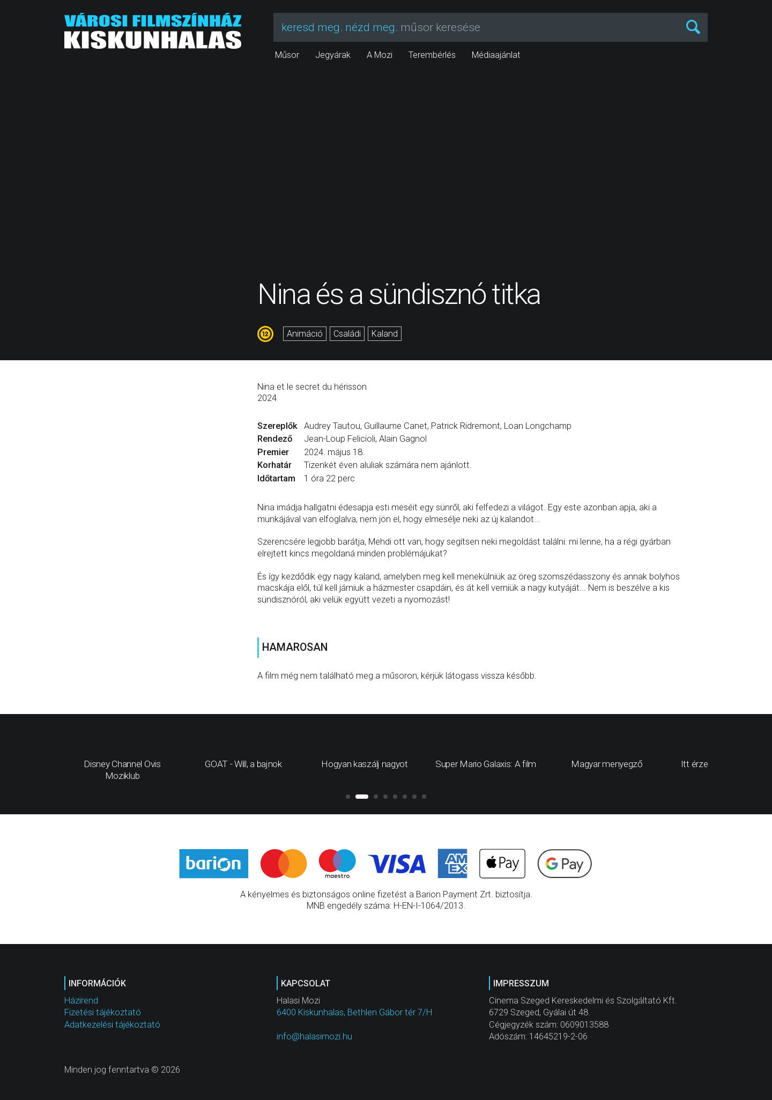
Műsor (287, 55)
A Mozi (379, 55)
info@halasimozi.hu (314, 1036)
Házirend (81, 1000)
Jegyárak (333, 55)
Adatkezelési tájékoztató (112, 1025)
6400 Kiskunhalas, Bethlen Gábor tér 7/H (354, 1012)
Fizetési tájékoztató (102, 1012)
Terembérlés (432, 55)
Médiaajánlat (496, 55)
